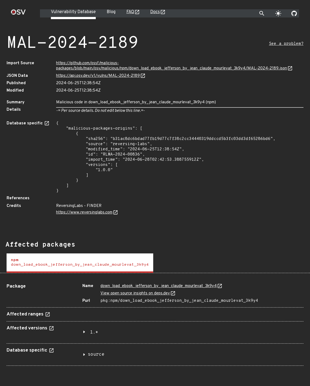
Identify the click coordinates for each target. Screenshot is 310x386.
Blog (111, 12)
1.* (94, 332)
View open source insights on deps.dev (135, 293)
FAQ (130, 12)
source (96, 354)
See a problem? (286, 43)
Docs (155, 12)
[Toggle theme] (278, 13)
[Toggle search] (261, 13)
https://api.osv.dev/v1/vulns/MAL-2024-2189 (98, 75)
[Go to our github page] (294, 13)
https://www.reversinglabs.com (84, 212)
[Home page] (18, 13)
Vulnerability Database (73, 12)
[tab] (80, 263)
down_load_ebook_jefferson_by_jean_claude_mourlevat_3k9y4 (158, 286)
